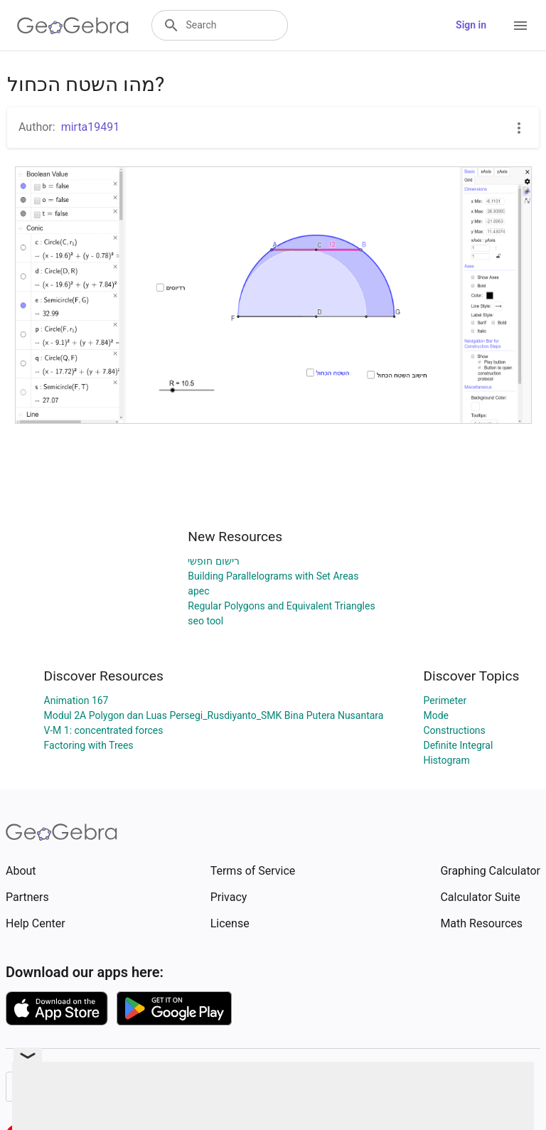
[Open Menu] (520, 25)
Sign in (471, 25)
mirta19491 (90, 127)
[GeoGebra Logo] (73, 25)
